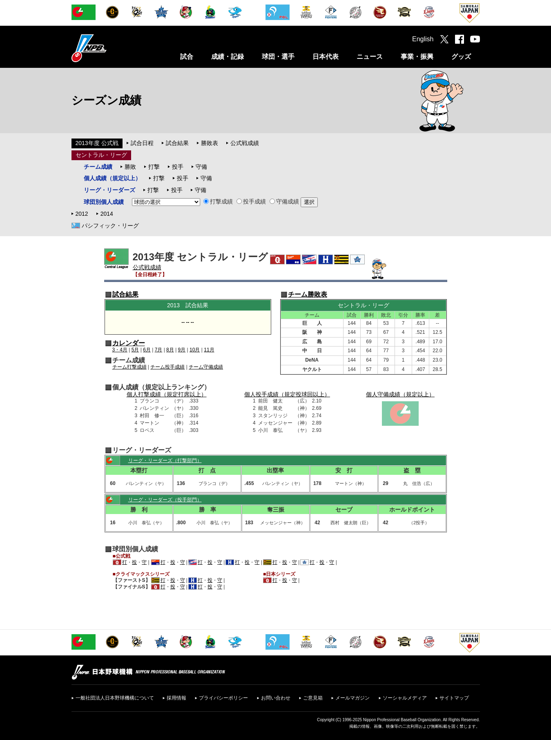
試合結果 (177, 143)
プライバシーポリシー (223, 698)
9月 (182, 350)
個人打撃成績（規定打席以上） (167, 394)
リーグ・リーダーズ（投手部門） (165, 500)
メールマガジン (352, 698)
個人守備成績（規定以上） (400, 394)
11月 (209, 350)
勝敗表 (209, 143)
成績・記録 (227, 56)
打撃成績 (218, 201)
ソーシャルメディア (405, 698)
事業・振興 (417, 56)
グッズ (461, 56)
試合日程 (142, 143)
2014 (106, 213)
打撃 (154, 166)
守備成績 (284, 201)
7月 (159, 350)
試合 (186, 56)
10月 (195, 350)
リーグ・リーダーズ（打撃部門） (165, 460)
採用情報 (176, 698)
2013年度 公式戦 (97, 143)
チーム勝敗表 (307, 294)
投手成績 (251, 201)
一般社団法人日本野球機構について (115, 698)
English (422, 39)
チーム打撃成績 (129, 367)
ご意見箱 (313, 698)
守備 (201, 166)
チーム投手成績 (167, 367)
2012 (82, 213)
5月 (135, 350)
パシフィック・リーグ (110, 225)
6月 (147, 350)
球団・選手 (278, 56)
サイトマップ (454, 698)
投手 (177, 166)
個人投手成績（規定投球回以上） (287, 394)
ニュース (370, 56)
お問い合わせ (275, 698)
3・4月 (119, 350)
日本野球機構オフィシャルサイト (109, 48)
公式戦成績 (244, 143)
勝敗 (130, 166)
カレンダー (128, 343)
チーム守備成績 (206, 367)
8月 (170, 350)
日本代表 (325, 56)
